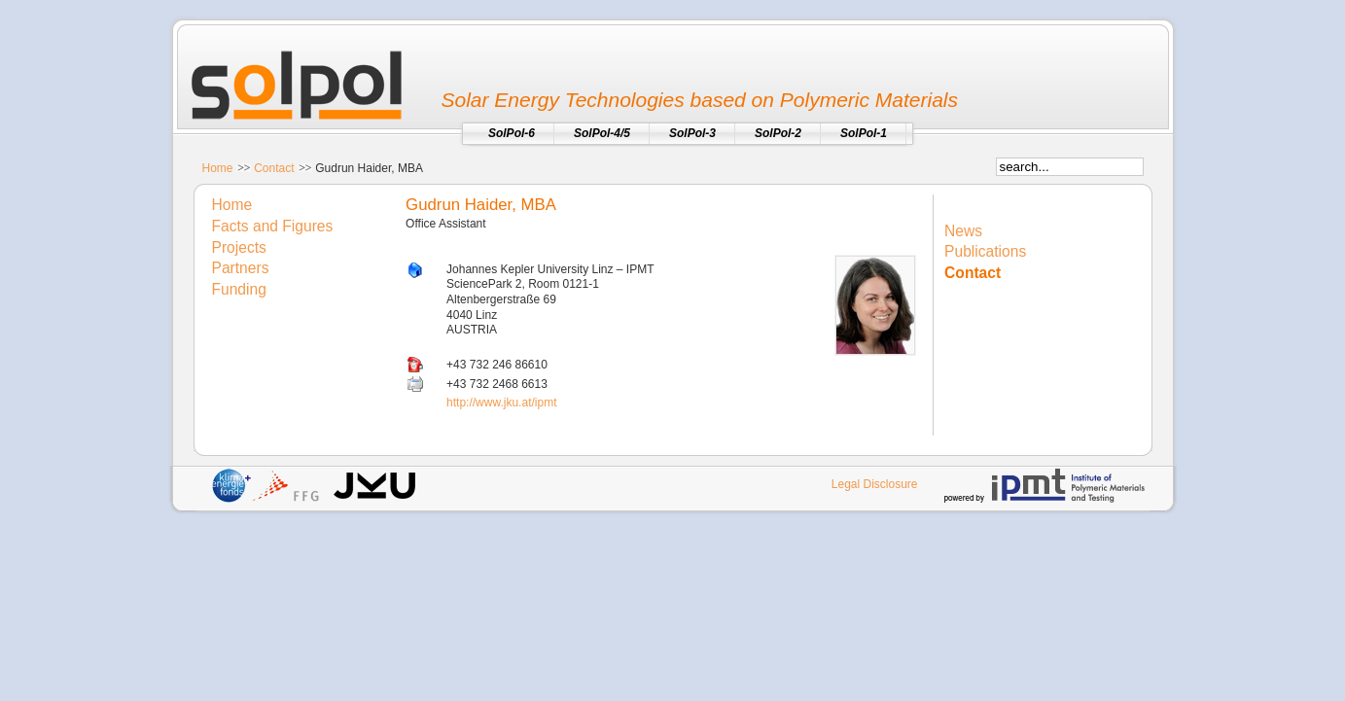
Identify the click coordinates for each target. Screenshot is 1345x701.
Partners (240, 268)
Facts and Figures (273, 226)
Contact (274, 168)
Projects (239, 247)
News (963, 231)
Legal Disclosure (875, 484)
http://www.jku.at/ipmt (501, 402)
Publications (985, 251)
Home (217, 168)
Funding (239, 289)
